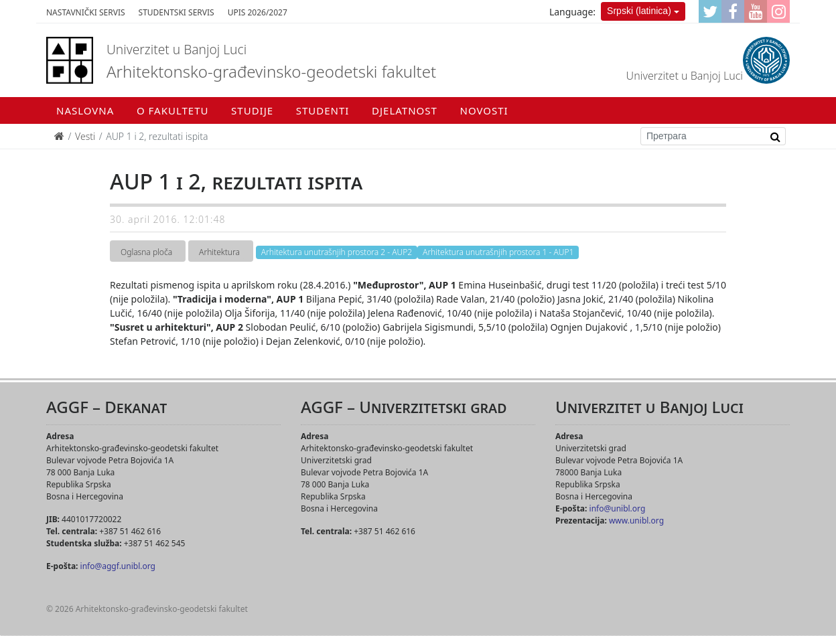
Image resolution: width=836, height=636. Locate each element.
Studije (252, 110)
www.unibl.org (636, 520)
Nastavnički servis (85, 12)
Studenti (323, 110)
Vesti (85, 136)
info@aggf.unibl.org (117, 566)
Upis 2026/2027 (257, 12)
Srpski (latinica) (639, 10)
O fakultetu (172, 110)
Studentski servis (176, 12)
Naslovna (85, 110)
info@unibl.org (617, 508)
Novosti (484, 110)
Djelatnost (404, 110)
